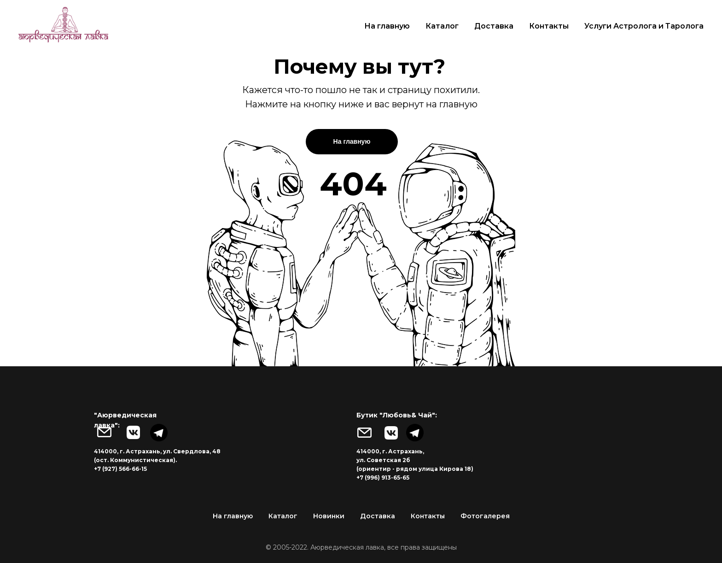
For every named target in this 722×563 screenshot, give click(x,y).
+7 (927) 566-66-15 (120, 468)
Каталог (442, 26)
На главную (387, 26)
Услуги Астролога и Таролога (644, 26)
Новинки (328, 516)
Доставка (493, 26)
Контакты (549, 26)
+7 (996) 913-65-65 (382, 477)
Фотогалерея (485, 516)
